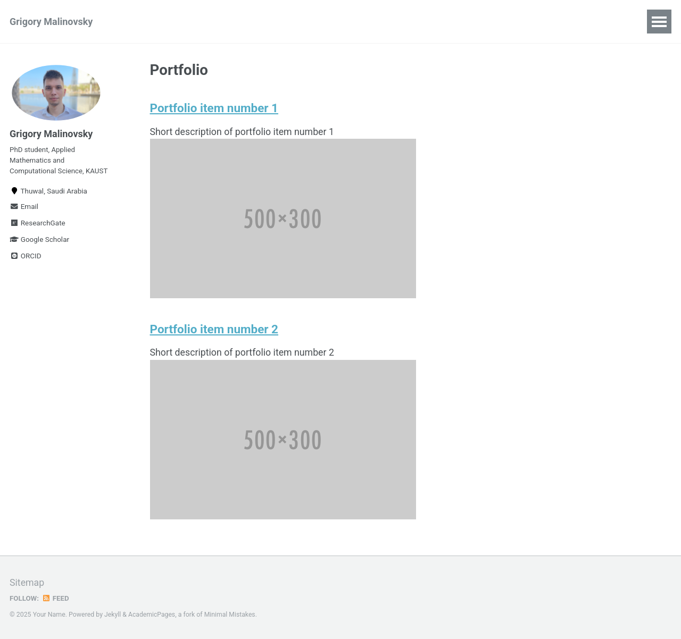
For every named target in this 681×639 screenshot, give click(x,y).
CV (352, 21)
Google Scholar (39, 242)
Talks (214, 21)
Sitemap (27, 582)
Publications (157, 21)
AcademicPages (152, 614)
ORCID (25, 259)
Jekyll (112, 614)
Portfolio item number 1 (214, 108)
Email (24, 209)
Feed (56, 598)
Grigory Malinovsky (51, 21)
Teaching (264, 21)
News (315, 21)
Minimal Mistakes (230, 614)
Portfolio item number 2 (214, 330)
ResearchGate (37, 226)
